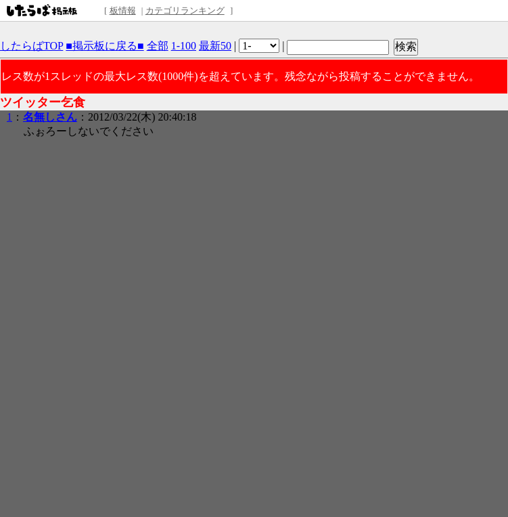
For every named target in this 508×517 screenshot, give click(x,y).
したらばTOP (31, 45)
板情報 (123, 10)
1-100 (183, 45)
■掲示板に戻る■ (104, 45)
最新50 (215, 45)
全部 (157, 45)
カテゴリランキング (185, 10)
